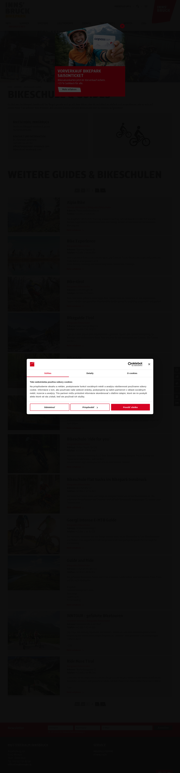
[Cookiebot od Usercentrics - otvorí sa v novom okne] (130, 364)
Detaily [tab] (90, 373)
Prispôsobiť (90, 407)
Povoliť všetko (130, 407)
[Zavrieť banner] (149, 364)
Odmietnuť (49, 407)
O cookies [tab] (132, 373)
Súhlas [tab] (47, 373)
